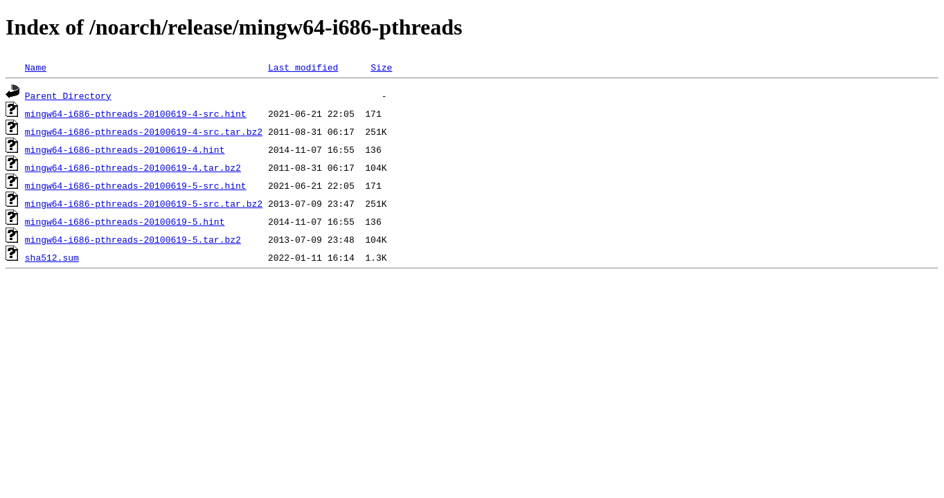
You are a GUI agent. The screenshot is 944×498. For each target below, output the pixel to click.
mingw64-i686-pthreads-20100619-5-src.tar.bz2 (143, 203)
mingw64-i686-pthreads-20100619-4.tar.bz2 (133, 167)
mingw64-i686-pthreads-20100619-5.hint (125, 221)
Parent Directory (68, 95)
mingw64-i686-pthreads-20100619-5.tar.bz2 (133, 239)
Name (35, 67)
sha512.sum (52, 257)
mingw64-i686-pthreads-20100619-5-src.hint (136, 185)
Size (381, 67)
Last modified (303, 67)
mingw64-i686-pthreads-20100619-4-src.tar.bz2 (143, 131)
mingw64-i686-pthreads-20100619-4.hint (125, 149)
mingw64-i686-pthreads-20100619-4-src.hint (136, 113)
